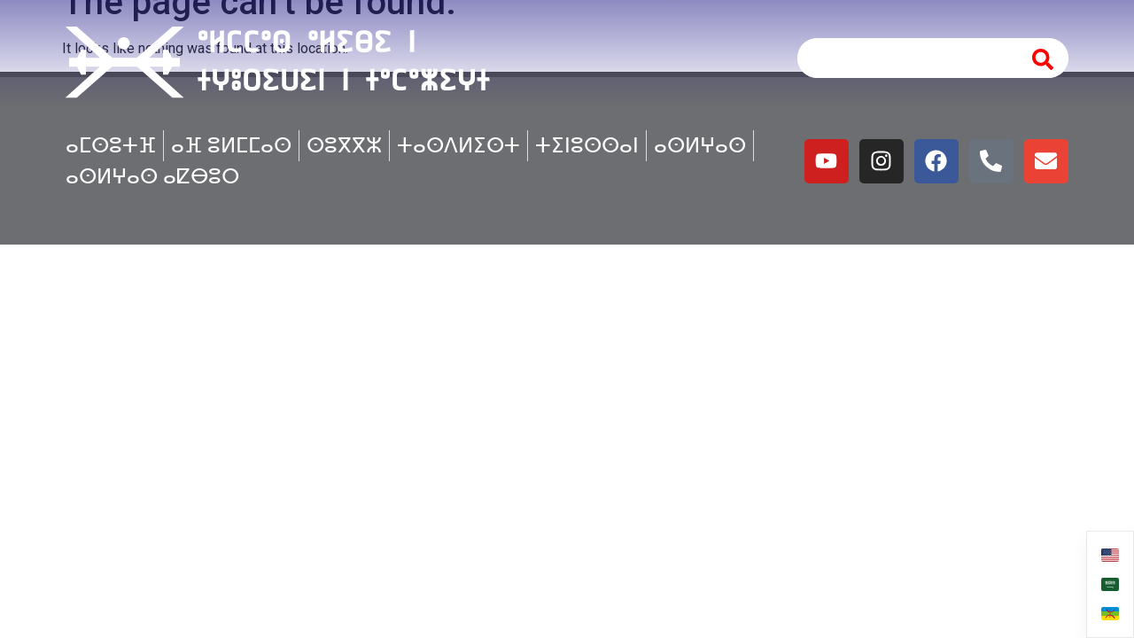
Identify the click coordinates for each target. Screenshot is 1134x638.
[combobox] (904, 58)
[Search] (1043, 58)
